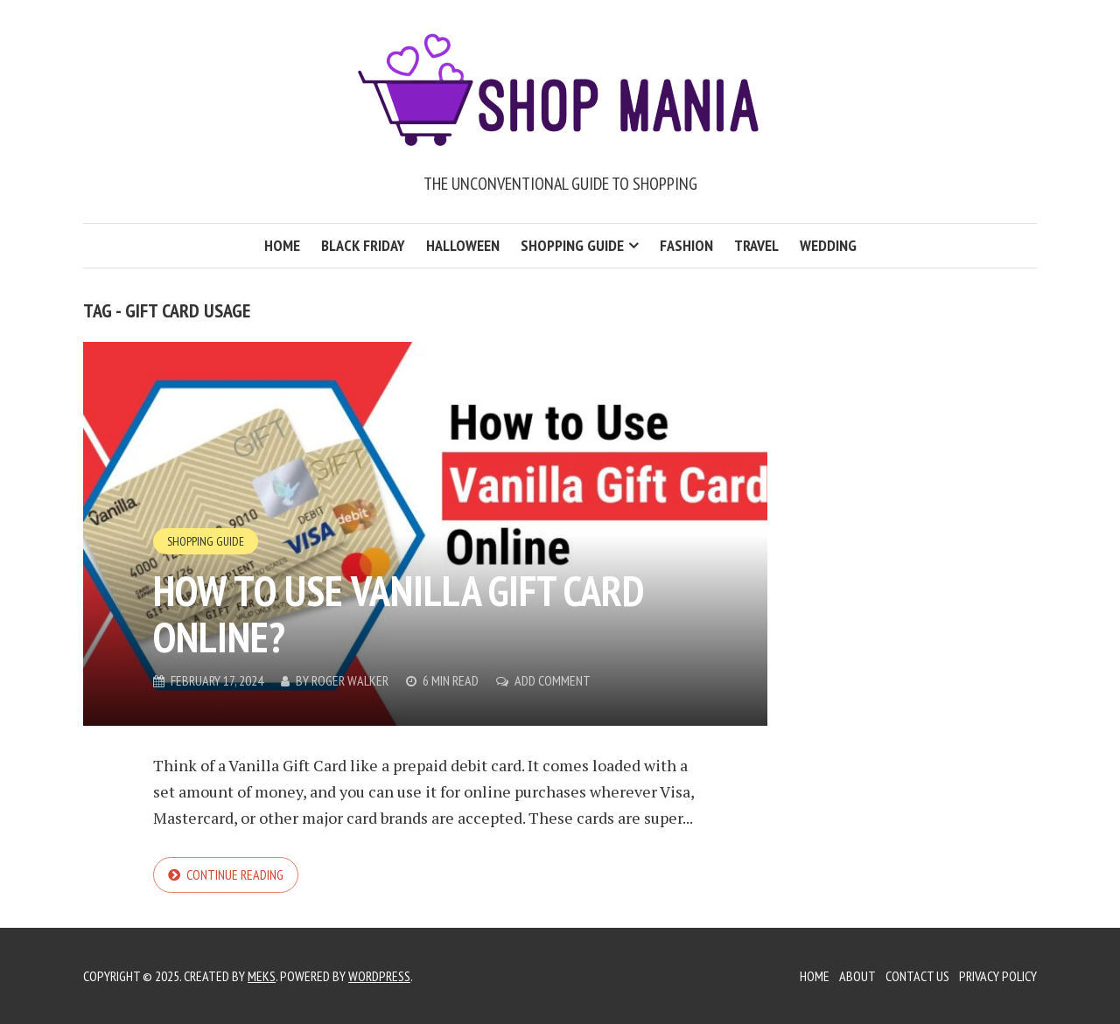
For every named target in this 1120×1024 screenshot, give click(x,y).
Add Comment (552, 680)
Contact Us (917, 976)
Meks (262, 976)
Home (282, 245)
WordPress (379, 976)
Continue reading (235, 874)
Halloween (463, 245)
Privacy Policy (998, 976)
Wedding (828, 245)
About (857, 976)
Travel (756, 245)
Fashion (686, 245)
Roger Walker (350, 680)
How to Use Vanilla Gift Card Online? (398, 613)
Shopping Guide (572, 245)
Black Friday (363, 245)
